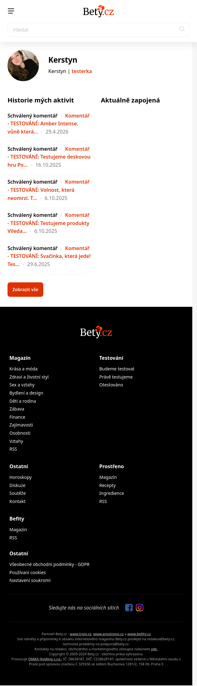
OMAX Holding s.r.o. (44, 659)
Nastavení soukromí (30, 580)
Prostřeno (111, 466)
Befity (16, 518)
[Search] (98, 30)
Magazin (18, 529)
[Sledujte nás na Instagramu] (138, 607)
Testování (111, 357)
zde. (154, 649)
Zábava (16, 409)
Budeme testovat (117, 369)
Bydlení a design (26, 393)
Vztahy (16, 441)
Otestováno (111, 385)
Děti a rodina (22, 401)
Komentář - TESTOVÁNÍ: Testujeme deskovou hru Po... (49, 156)
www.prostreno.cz (108, 633)
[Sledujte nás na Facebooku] (127, 607)
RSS (13, 449)
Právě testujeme (116, 377)
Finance (17, 417)
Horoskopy (20, 477)
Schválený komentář (32, 115)
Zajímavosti (21, 425)
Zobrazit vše (26, 289)
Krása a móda (23, 369)
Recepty (107, 485)
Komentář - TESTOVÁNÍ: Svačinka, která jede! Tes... (49, 256)
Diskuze (17, 485)
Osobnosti (19, 433)
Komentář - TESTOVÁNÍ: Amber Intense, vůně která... (48, 123)
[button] (182, 30)
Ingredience (111, 493)
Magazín (19, 357)
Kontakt (17, 501)
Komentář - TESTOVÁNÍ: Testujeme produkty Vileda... (48, 223)
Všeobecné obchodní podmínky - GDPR (49, 564)
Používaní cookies (27, 572)
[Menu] (11, 11)
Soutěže (17, 493)
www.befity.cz (139, 633)
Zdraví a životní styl (29, 377)
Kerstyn (62, 60)
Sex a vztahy (22, 385)
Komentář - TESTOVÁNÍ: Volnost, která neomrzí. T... (48, 189)
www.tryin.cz (80, 633)
